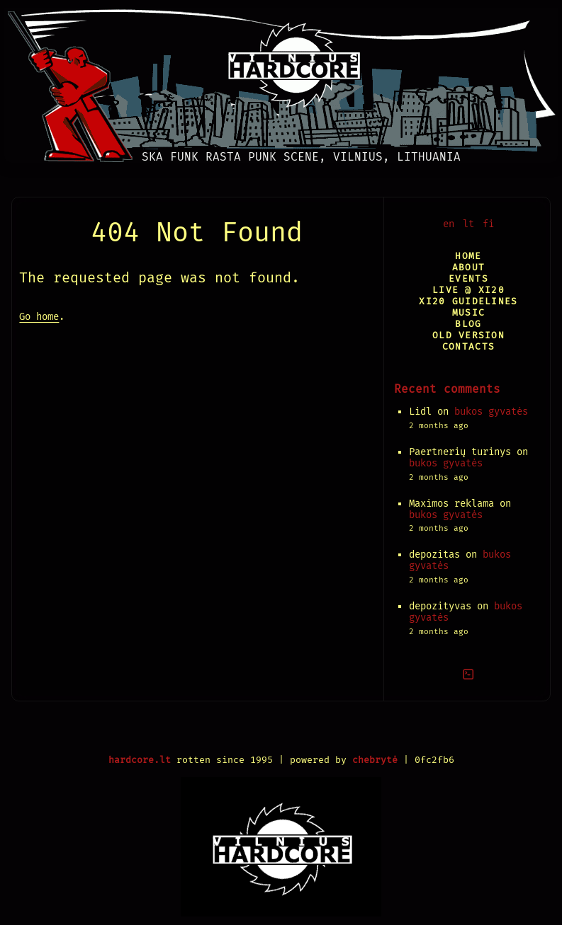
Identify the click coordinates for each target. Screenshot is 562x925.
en (448, 224)
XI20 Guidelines (468, 301)
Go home (39, 317)
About (468, 267)
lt (468, 224)
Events (468, 278)
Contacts (468, 346)
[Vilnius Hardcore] (281, 81)
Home (468, 256)
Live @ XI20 (468, 290)
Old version (468, 335)
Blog (468, 323)
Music (468, 312)
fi (488, 224)
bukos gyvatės (491, 412)
